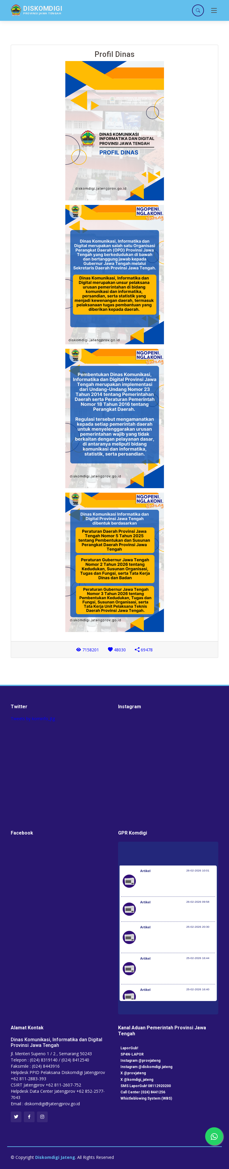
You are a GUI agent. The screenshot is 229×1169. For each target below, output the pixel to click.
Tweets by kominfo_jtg (33, 718)
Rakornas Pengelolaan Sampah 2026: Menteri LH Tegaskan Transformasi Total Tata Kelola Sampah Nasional (177, 884)
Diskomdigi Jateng (55, 1157)
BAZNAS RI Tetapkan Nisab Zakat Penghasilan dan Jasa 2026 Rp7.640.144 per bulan (172, 940)
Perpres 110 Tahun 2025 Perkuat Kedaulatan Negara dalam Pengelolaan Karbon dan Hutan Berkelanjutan (176, 971)
